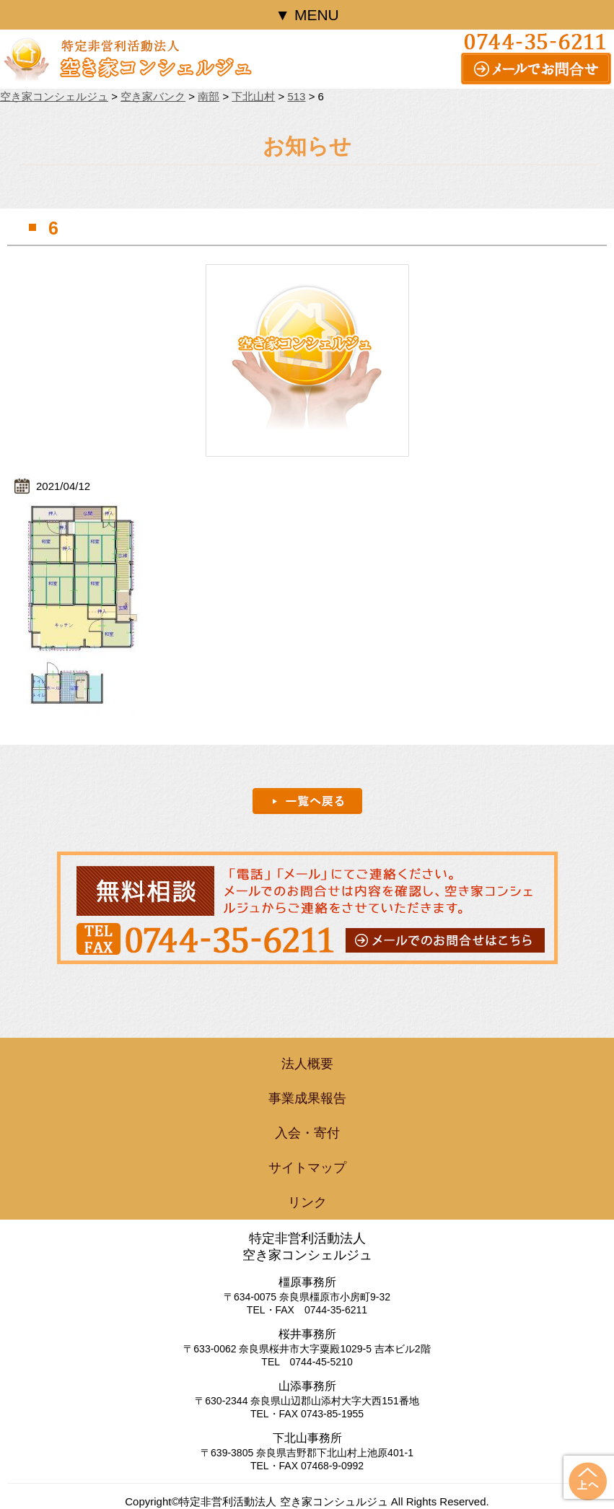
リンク (307, 1202)
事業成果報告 (307, 1098)
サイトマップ (307, 1167)
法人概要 (307, 1064)
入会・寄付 (307, 1133)
